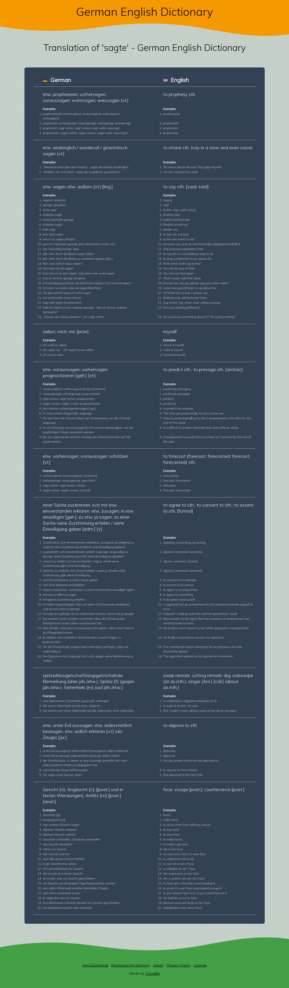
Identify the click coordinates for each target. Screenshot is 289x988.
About (158, 965)
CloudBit (152, 973)
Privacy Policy (178, 965)
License (200, 965)
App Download (95, 965)
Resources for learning (130, 965)
